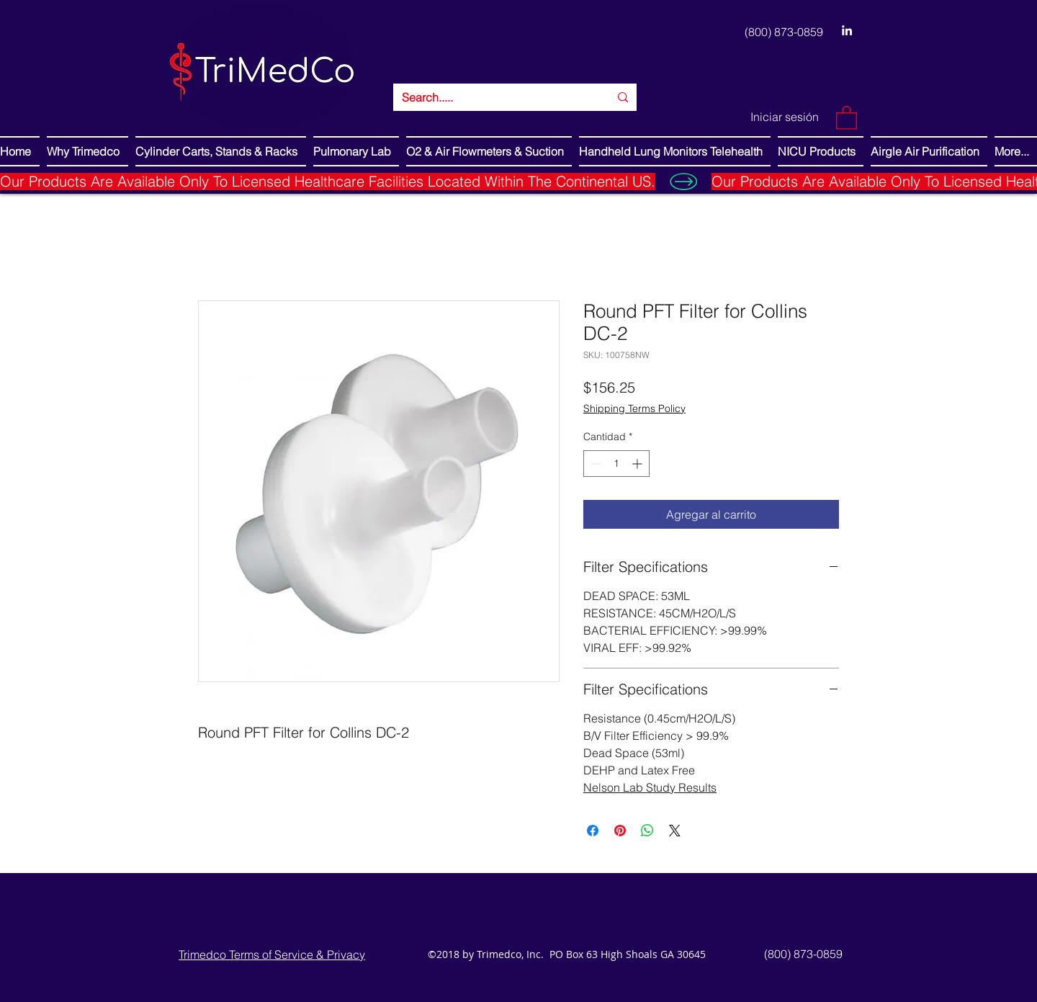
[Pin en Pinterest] (620, 830)
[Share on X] (674, 830)
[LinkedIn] (847, 30)
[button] (846, 117)
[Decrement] (594, 463)
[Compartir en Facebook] (592, 830)
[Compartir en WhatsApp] (647, 830)
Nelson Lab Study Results (650, 787)
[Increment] (638, 463)
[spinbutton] (616, 463)
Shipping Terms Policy (634, 408)
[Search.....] (495, 97)
